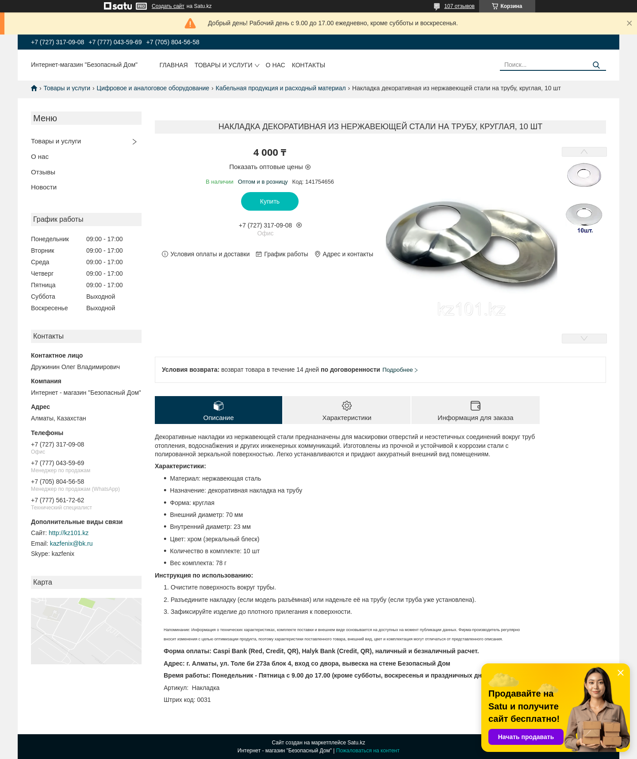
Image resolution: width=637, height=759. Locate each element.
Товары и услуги (224, 65)
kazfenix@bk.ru (71, 543)
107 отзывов (459, 6)
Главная (174, 65)
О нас (275, 65)
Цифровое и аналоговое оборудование (153, 88)
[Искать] (596, 65)
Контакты (309, 65)
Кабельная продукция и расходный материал (281, 88)
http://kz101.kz (68, 532)
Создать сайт (168, 6)
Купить (270, 201)
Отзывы (43, 172)
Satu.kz (356, 743)
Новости (44, 187)
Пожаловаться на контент (367, 750)
